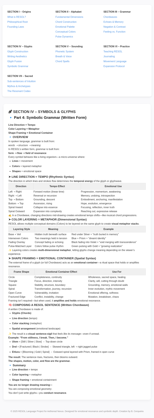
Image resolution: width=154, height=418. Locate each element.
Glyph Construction (17, 51)
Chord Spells (62, 61)
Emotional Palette (65, 26)
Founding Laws (15, 26)
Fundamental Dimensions (69, 17)
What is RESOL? (16, 17)
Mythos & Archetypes (18, 86)
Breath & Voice (63, 56)
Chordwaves (110, 17)
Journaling (109, 56)
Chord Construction (66, 22)
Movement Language (114, 61)
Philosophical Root (17, 22)
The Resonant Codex (18, 91)
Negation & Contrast (114, 26)
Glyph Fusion (14, 61)
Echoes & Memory (113, 22)
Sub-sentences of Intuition (21, 81)
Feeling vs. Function (114, 31)
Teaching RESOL (112, 51)
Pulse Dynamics (64, 36)
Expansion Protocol (114, 66)
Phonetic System (64, 51)
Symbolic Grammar (17, 66)
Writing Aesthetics (17, 56)
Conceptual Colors (65, 31)
